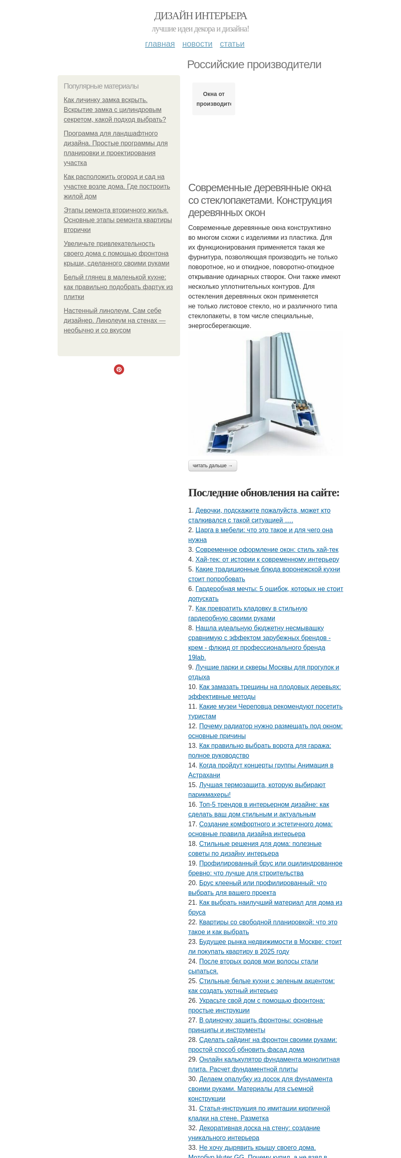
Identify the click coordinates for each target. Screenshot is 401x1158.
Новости (197, 43)
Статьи (232, 43)
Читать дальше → (213, 466)
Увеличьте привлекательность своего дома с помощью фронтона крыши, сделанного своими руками (116, 253)
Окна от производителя (213, 99)
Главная (160, 43)
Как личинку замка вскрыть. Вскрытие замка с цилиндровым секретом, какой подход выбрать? (115, 109)
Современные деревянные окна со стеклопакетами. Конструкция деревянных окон (260, 200)
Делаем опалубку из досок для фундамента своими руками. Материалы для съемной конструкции (260, 1088)
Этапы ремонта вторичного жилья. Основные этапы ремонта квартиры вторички (118, 220)
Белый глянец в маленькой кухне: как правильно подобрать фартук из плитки (118, 287)
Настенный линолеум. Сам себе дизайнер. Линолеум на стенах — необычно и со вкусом (115, 320)
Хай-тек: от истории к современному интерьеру (267, 559)
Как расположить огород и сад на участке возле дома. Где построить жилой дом (117, 186)
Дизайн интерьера (200, 16)
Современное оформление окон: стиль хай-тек (267, 549)
